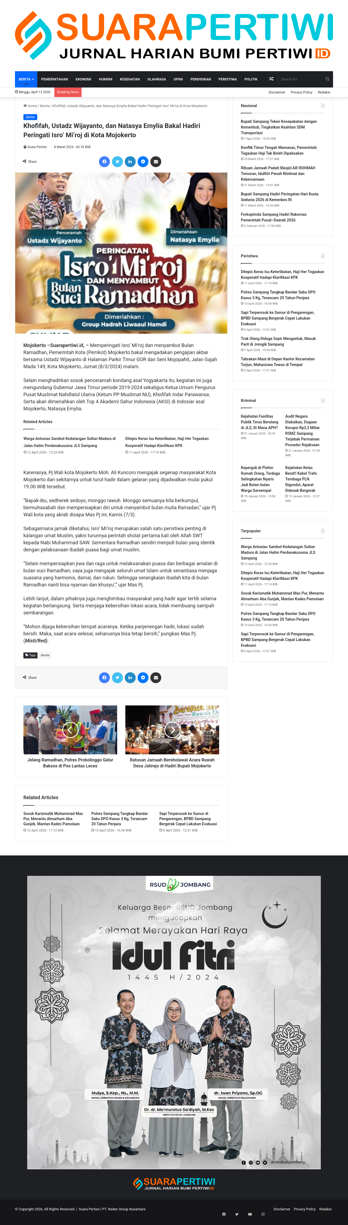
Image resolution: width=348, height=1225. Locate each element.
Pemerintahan (54, 79)
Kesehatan (130, 79)
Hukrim (105, 79)
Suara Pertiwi (37, 147)
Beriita (45, 655)
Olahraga (156, 79)
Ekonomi (83, 79)
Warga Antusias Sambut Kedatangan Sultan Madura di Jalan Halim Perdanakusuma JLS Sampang (278, 552)
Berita (24, 79)
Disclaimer (277, 92)
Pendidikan (201, 79)
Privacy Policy (301, 92)
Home (30, 106)
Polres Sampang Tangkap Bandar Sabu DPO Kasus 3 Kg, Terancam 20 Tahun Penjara (119, 824)
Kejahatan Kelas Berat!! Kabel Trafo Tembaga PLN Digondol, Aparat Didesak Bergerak (301, 479)
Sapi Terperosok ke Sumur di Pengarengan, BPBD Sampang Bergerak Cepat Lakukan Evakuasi (188, 824)
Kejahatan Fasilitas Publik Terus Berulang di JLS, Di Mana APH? (259, 422)
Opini (178, 79)
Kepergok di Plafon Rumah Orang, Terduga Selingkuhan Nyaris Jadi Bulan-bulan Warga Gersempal (260, 479)
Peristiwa (228, 79)
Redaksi (324, 92)
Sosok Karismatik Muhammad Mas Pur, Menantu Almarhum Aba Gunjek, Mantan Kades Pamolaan (53, 824)
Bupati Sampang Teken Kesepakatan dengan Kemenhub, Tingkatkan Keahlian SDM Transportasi (279, 127)
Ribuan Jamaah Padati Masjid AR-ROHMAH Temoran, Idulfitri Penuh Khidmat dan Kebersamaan (278, 174)
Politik (250, 79)
